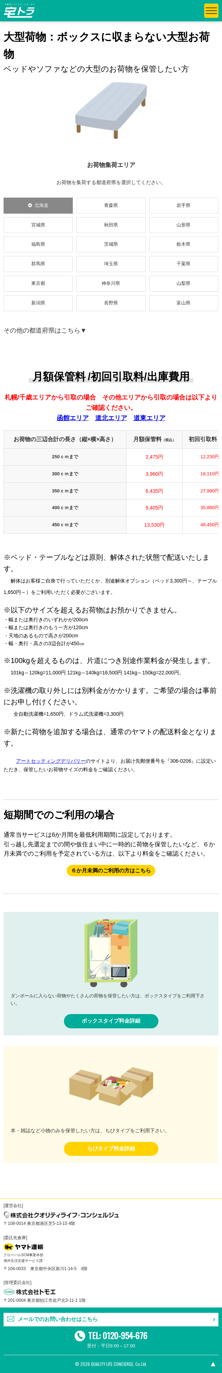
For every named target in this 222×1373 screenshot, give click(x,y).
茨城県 (111, 244)
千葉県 (183, 263)
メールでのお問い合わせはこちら (58, 1319)
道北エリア (111, 418)
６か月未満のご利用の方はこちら (111, 870)
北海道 (41, 205)
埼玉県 (111, 263)
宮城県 (38, 225)
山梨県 (183, 283)
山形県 (183, 225)
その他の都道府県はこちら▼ (45, 330)
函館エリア (73, 418)
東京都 (38, 283)
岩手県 (183, 205)
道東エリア (150, 418)
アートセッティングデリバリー (51, 761)
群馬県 (38, 263)
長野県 (111, 303)
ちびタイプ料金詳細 (111, 1149)
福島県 (38, 244)
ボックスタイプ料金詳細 (111, 1021)
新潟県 (38, 303)
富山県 (183, 303)
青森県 (111, 205)
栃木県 (183, 244)
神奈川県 (111, 283)
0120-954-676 (125, 1335)
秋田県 (111, 225)
